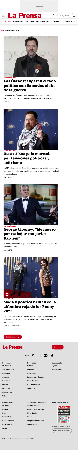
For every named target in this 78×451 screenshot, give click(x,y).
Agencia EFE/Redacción (11, 326)
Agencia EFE (8, 102)
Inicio (2, 30)
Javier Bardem (12, 30)
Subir (57, 347)
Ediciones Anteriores (62, 430)
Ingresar (65, 15)
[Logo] (19, 16)
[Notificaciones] (53, 15)
